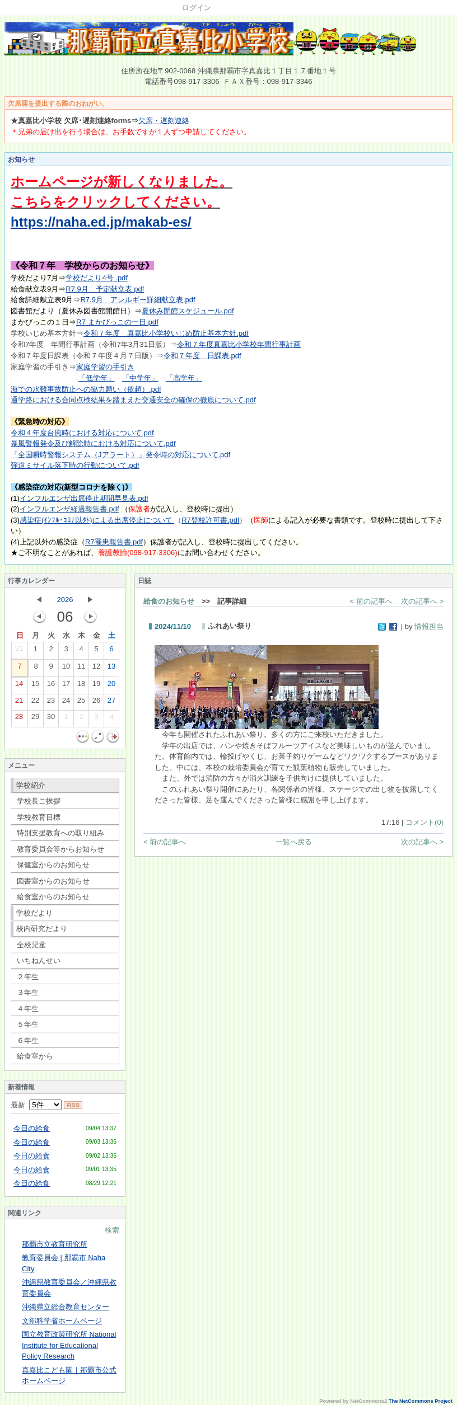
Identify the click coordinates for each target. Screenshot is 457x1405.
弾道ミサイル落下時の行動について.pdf (75, 465)
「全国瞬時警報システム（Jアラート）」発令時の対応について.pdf (120, 454)
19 (96, 686)
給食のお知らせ (168, 601)
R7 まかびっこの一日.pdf (117, 322)
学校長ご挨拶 (38, 801)
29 (35, 719)
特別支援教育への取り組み (60, 833)
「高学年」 (184, 378)
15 (35, 686)
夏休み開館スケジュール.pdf (188, 311)
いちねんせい (38, 960)
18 (81, 686)
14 (19, 686)
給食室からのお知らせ (53, 896)
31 (19, 650)
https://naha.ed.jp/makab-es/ (101, 221)
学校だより (34, 913)
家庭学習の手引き (105, 367)
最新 (36, 1105)
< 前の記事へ (371, 601)
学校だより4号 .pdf (97, 278)
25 (81, 702)
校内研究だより (41, 928)
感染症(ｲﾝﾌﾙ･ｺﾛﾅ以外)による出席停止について (97, 520)
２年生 (28, 976)
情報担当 (429, 626)
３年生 (28, 992)
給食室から (35, 1056)
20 (111, 686)
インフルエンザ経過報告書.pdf (69, 509)
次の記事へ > (422, 601)
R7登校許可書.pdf (210, 520)
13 (111, 668)
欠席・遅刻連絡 (163, 120)
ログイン (196, 7)
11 (81, 668)
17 (66, 686)
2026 (65, 599)
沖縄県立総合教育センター (65, 1307)
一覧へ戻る (294, 842)
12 (96, 668)
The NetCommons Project (421, 1401)
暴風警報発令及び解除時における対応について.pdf (93, 443)
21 (19, 702)
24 (66, 702)
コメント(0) (424, 822)
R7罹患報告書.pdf (114, 542)
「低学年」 (96, 378)
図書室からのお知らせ (53, 881)
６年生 (28, 1040)
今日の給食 (31, 1128)
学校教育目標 (38, 817)
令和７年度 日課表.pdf (202, 355)
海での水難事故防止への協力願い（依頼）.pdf (86, 389)
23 (51, 702)
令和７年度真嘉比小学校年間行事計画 (239, 344)
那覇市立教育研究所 (54, 1244)
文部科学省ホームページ (62, 1321)
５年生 (28, 1024)
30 (51, 719)
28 (19, 719)
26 (96, 702)
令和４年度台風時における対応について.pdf (82, 433)
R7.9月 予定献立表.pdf (105, 289)
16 (51, 686)
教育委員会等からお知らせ (60, 849)
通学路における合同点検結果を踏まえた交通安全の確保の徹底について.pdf (133, 400)
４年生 (28, 1008)
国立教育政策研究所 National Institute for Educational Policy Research (69, 1345)
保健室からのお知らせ (53, 865)
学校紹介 (30, 785)
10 (66, 668)
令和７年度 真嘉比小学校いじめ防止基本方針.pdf (166, 333)
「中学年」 (140, 378)
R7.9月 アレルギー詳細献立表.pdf (137, 299)
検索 (112, 1230)
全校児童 (31, 945)
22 (35, 702)
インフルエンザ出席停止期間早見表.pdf (84, 498)
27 (111, 702)
